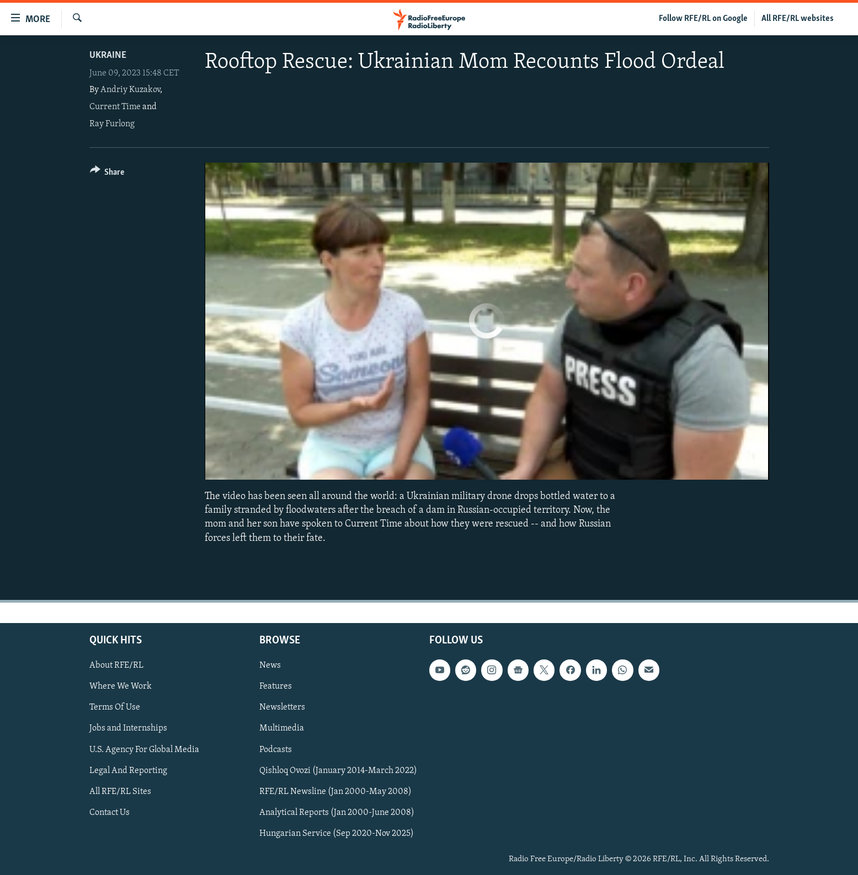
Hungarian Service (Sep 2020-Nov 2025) (336, 833)
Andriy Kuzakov (130, 89)
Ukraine (107, 55)
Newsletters (282, 707)
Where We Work (120, 686)
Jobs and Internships (128, 728)
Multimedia (281, 728)
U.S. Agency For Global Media (144, 749)
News (270, 665)
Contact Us (109, 812)
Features (275, 686)
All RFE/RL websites (797, 18)
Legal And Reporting (128, 770)
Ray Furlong (112, 124)
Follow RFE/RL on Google (703, 18)
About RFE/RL (116, 665)
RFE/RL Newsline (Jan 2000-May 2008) (335, 791)
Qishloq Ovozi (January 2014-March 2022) (338, 770)
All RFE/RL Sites (120, 791)
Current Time (115, 107)
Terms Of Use (114, 707)
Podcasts (275, 749)
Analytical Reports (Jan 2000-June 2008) (336, 812)
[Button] (107, 174)
